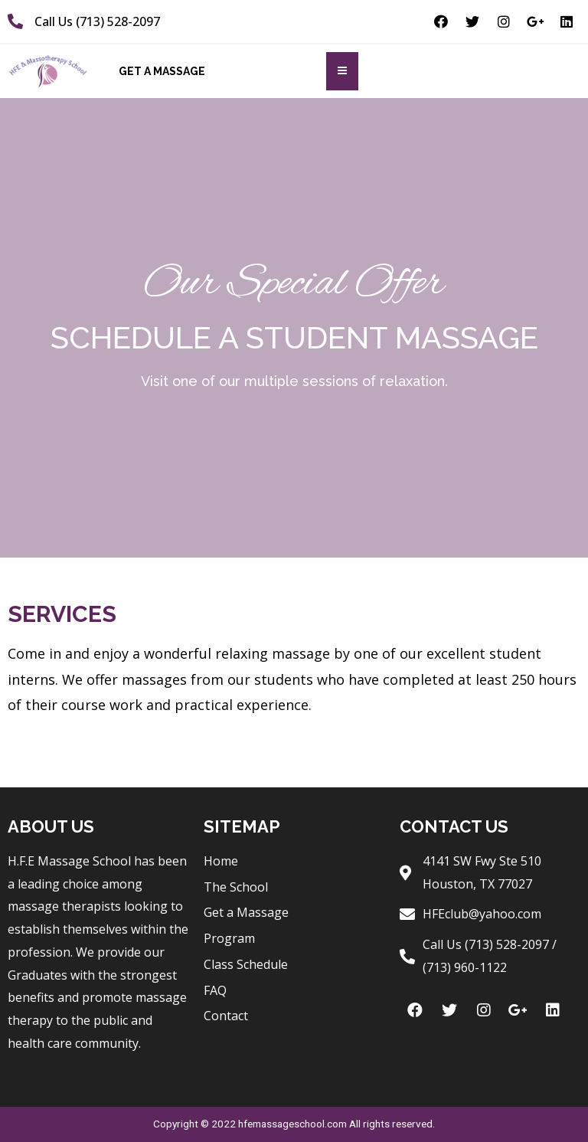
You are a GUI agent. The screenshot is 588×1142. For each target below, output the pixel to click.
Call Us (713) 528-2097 (97, 21)
